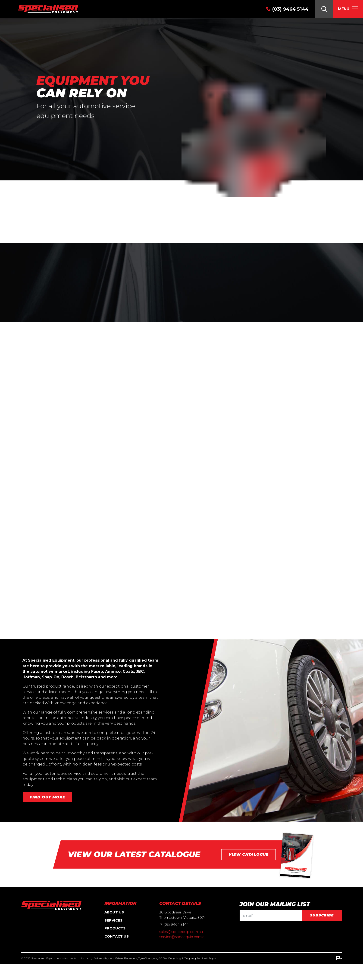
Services (113, 920)
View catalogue (248, 854)
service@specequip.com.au (183, 937)
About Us (114, 912)
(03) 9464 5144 (290, 9)
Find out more (47, 797)
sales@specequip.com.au (181, 931)
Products (114, 928)
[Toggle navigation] (348, 9)
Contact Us (116, 936)
